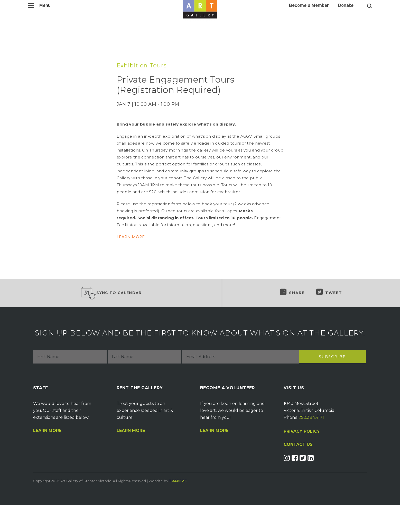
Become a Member (309, 6)
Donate (346, 6)
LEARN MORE (131, 236)
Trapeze (178, 481)
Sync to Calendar (111, 293)
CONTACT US (298, 444)
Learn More (47, 431)
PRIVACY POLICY (302, 431)
